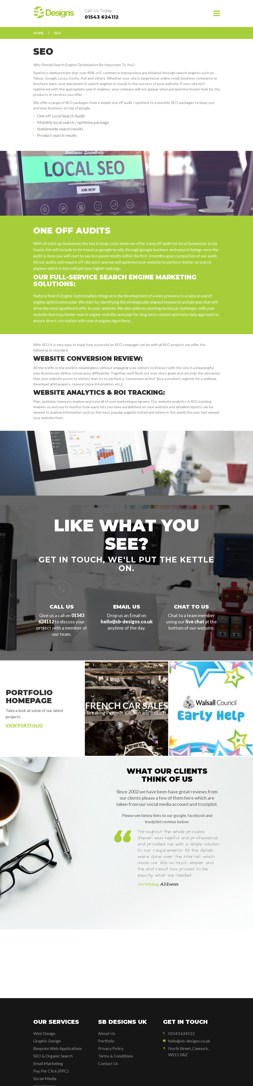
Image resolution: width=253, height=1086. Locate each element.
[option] (167, 872)
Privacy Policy (111, 1048)
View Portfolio (24, 725)
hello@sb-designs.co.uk (127, 621)
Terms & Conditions (115, 1055)
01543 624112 (102, 17)
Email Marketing (48, 1063)
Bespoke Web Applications (57, 1048)
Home (38, 33)
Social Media (44, 1078)
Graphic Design (47, 1040)
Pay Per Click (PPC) (51, 1070)
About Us (106, 1033)
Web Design (44, 1033)
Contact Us (108, 1063)
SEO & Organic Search (53, 1055)
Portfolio (106, 1040)
